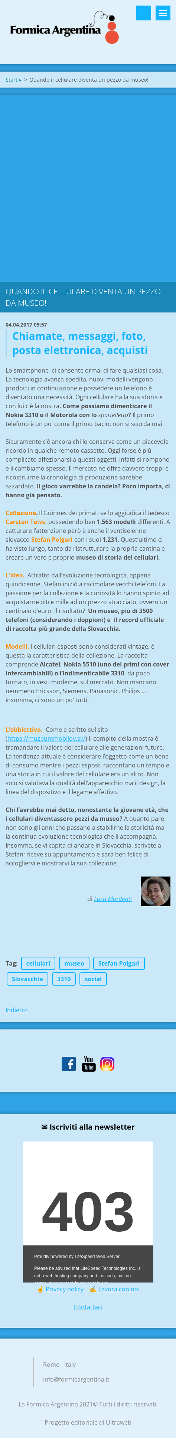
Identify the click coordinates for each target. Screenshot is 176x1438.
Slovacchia (27, 979)
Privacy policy (65, 1289)
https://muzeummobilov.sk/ (46, 738)
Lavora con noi (119, 1289)
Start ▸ (14, 79)
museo (74, 963)
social (93, 979)
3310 (64, 979)
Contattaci (88, 1307)
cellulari (38, 963)
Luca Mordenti (113, 899)
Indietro (17, 1010)
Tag (11, 963)
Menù (163, 13)
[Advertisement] (88, 187)
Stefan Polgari (119, 963)
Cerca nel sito (143, 13)
